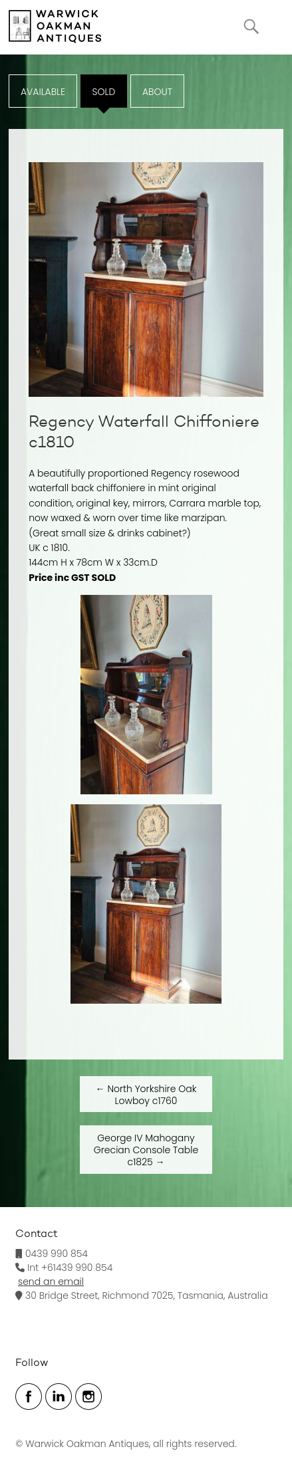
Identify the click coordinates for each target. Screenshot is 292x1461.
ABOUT (157, 91)
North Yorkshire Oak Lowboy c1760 (146, 1094)
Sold (104, 91)
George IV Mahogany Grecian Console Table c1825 (146, 1150)
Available (43, 91)
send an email (51, 1281)
